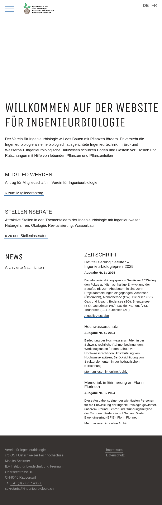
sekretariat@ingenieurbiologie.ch (29, 488)
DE (146, 5)
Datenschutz (115, 455)
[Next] (94, 83)
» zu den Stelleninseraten (26, 236)
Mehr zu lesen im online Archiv (105, 371)
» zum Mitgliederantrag (24, 193)
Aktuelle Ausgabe (96, 315)
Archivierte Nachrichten (24, 267)
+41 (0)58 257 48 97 (26, 483)
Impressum (114, 450)
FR (154, 5)
